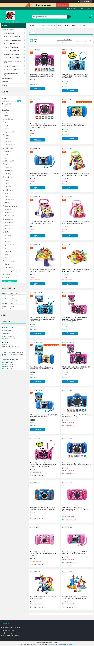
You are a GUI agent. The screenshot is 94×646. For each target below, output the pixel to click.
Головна (33, 25)
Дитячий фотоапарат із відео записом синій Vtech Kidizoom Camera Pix (75, 124)
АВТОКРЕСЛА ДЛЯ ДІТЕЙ (12, 69)
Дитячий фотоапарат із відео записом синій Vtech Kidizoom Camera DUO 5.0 (42, 508)
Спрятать (7, 277)
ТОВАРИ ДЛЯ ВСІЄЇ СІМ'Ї (12, 57)
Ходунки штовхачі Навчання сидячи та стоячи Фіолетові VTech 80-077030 (43, 222)
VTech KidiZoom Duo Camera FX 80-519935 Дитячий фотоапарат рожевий (76, 367)
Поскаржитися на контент (54, 644)
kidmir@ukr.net (8, 362)
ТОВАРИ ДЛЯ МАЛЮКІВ (11, 50)
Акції (60, 25)
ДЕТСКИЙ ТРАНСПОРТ (11, 66)
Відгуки (4, 85)
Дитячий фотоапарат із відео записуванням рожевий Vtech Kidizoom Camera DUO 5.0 (75, 509)
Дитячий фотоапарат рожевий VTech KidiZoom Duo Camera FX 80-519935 (42, 75)
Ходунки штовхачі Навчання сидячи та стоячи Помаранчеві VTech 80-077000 (75, 174)
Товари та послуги (46, 25)
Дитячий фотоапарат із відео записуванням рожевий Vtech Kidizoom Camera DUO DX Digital (43, 125)
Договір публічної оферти (11, 635)
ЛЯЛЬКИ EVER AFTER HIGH (12, 40)
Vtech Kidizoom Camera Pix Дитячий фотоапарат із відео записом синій (41, 367)
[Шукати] (69, 16)
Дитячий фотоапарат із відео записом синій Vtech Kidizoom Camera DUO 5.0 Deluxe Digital (75, 75)
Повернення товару (9, 630)
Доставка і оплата (71, 25)
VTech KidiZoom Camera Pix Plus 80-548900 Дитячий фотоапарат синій (43, 415)
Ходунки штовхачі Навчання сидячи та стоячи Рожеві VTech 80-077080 (75, 222)
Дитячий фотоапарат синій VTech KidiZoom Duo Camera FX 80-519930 (76, 415)
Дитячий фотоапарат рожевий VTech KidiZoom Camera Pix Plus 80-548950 (74, 552)
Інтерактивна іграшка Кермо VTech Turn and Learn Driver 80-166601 (75, 270)
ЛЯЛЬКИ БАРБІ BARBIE (11, 47)
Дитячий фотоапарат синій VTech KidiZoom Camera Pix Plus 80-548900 (44, 174)
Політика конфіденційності (11, 627)
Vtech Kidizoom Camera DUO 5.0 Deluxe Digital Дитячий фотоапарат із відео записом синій (42, 319)
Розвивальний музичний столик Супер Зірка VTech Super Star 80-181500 (43, 270)
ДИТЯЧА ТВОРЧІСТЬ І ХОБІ (12, 54)
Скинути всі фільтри (8, 281)
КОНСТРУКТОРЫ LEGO (11, 43)
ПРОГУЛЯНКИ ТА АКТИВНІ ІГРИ (12, 62)
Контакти (83, 25)
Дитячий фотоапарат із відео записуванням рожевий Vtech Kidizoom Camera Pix (43, 553)
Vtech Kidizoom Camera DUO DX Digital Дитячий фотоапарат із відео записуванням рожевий (74, 319)
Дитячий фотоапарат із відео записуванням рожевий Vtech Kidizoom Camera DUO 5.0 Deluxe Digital (43, 464)
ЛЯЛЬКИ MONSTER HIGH (12, 36)
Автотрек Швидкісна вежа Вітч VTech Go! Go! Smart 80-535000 (43, 597)
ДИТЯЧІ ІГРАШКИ (9, 33)
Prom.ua (56, 642)
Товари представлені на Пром (11, 74)
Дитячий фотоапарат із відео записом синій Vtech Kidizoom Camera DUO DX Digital (77, 463)
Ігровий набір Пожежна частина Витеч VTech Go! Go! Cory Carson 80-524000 (75, 597)
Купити (38, 89)
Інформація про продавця (11, 633)
